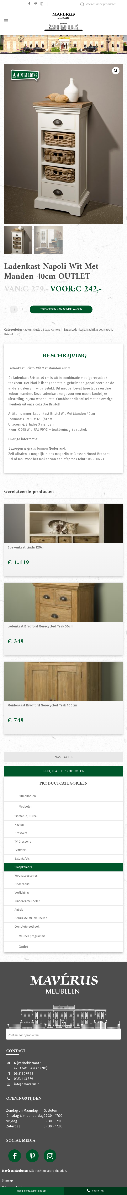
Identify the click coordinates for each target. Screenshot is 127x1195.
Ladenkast (78, 329)
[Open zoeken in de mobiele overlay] (102, 4)
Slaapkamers (51, 329)
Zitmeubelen (27, 796)
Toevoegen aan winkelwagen (61, 309)
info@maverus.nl (27, 1084)
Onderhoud (22, 884)
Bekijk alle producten (63, 771)
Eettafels (21, 850)
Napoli (107, 329)
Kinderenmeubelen (27, 901)
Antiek (19, 909)
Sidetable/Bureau (26, 816)
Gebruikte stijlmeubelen (31, 918)
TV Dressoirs (23, 841)
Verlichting (22, 892)
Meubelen (25, 806)
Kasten (27, 329)
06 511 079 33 (23, 1074)
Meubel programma (32, 936)
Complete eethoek (27, 926)
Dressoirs (21, 833)
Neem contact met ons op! (31, 1190)
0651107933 (95, 1191)
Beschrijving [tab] (64, 355)
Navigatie (63, 757)
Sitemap (7, 1180)
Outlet (37, 329)
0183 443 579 (23, 1079)
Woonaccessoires (26, 875)
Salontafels (22, 858)
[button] (116, 70)
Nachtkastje (94, 329)
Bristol (8, 334)
